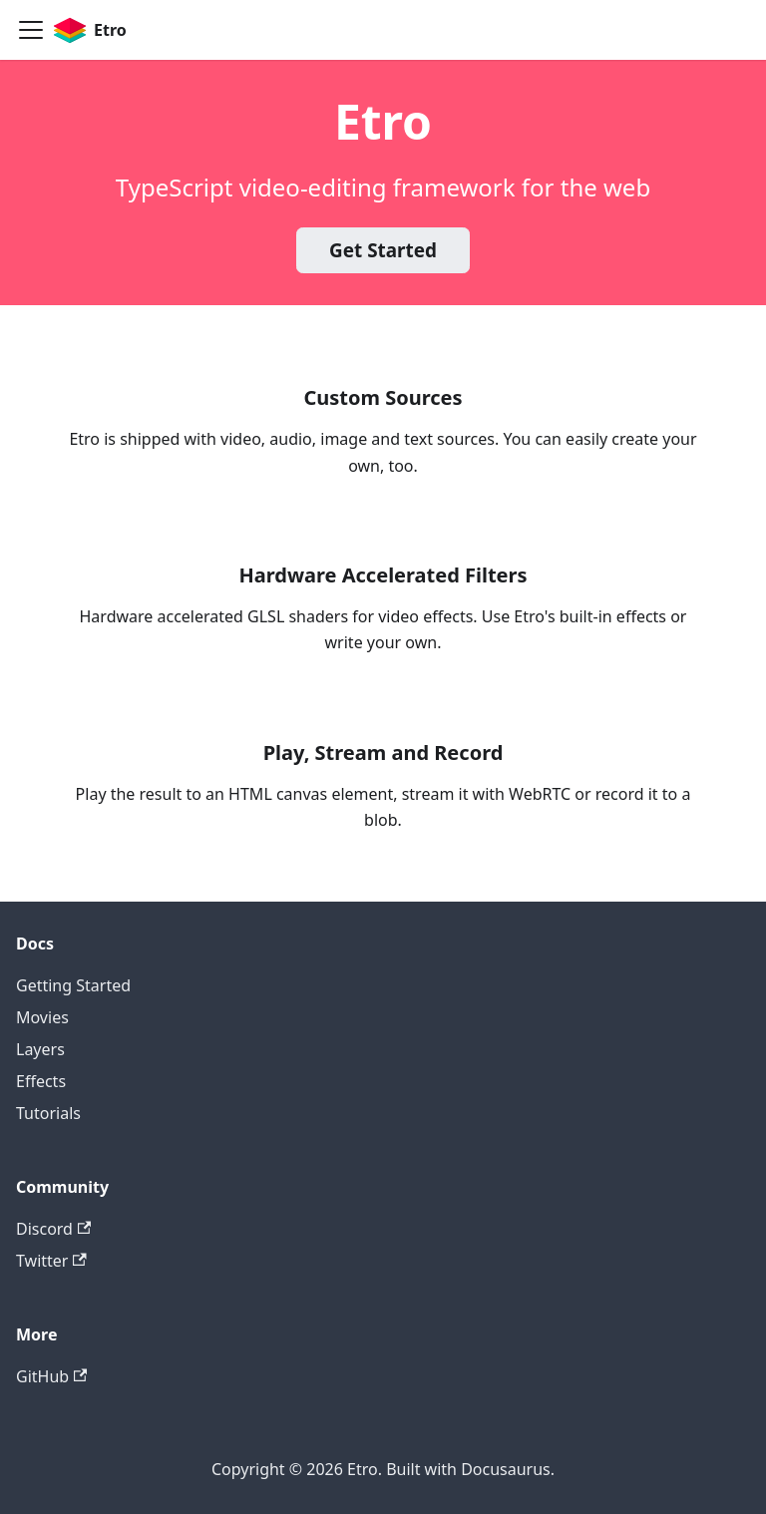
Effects (41, 1081)
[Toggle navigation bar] (31, 30)
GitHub (51, 1376)
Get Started (383, 250)
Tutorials (48, 1113)
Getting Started (73, 985)
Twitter (51, 1261)
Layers (40, 1049)
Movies (42, 1017)
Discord (53, 1229)
